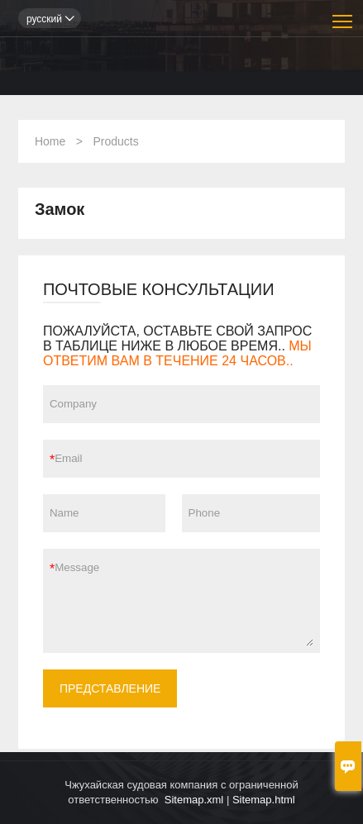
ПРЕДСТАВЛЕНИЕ (110, 688)
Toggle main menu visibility (343, 15)
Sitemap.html (263, 799)
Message (184, 600)
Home (50, 141)
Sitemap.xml (194, 799)
